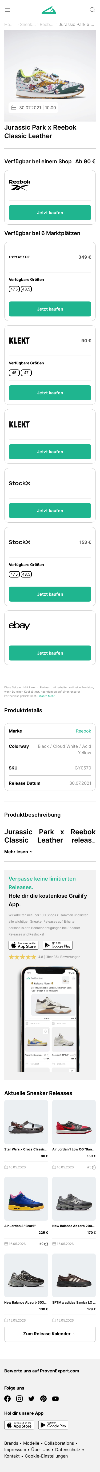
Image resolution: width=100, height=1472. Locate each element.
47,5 (14, 289)
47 (26, 373)
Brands (11, 1443)
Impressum (15, 1449)
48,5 (26, 289)
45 (14, 373)
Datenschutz (68, 1449)
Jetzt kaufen (50, 212)
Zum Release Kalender (50, 1334)
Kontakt (12, 1456)
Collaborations (59, 1443)
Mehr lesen (19, 851)
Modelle (31, 1443)
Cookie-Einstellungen (46, 1456)
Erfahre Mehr (46, 696)
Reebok (47, 24)
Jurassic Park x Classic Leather (77, 24)
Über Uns (40, 1449)
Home (10, 24)
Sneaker (28, 24)
